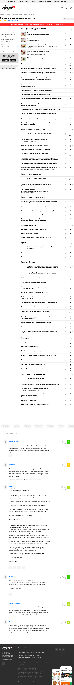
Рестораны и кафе (23, 1)
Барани (36, 668)
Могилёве (25, 668)
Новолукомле (28, 675)
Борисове (37, 669)
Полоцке (35, 676)
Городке (41, 671)
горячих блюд (33, 654)
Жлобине (27, 672)
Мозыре (42, 673)
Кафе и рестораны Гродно (7, 14)
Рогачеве (25, 677)
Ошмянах (26, 676)
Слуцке (36, 677)
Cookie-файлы (52, 681)
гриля (39, 654)
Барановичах (31, 668)
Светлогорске (31, 677)
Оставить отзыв (68, 18)
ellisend (11, 486)
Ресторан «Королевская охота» (25, 14)
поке (30, 655)
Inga (10, 621)
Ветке (25, 671)
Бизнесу (20, 648)
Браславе (20, 671)
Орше (40, 675)
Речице (20, 677)
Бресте (20, 668)
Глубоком (36, 671)
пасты (26, 655)
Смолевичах (21, 679)
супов (26, 654)
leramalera (12, 464)
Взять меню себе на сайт (8, 68)
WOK (34, 655)
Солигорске (33, 679)
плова (38, 655)
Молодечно (21, 675)
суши (42, 652)
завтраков (21, 657)
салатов (34, 657)
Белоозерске (21, 669)
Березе (26, 669)
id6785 (11, 576)
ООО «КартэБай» (6, 653)
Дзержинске (21, 672)
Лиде (34, 673)
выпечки (20, 659)
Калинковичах (38, 672)
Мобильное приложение (44, 1)
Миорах (37, 673)
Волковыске (30, 671)
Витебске (30, 667)
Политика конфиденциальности (40, 681)
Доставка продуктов (24, 652)
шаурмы (38, 652)
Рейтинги (28, 648)
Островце (20, 676)
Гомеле (38, 667)
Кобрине (25, 673)
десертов (27, 657)
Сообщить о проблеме (60, 1)
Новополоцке (35, 675)
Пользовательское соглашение (25, 681)
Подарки (33, 1)
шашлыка (20, 655)
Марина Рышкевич (14, 603)
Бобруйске (32, 669)
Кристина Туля (13, 441)
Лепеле (30, 673)
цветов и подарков (29, 659)
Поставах (40, 676)
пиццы (32, 652)
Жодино (32, 672)
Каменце (20, 673)
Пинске (30, 676)
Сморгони (27, 679)
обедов (40, 657)
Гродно (34, 667)
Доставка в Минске (22, 667)
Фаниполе (39, 679)
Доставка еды (12, 1)
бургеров (21, 654)
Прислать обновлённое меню (10, 65)
